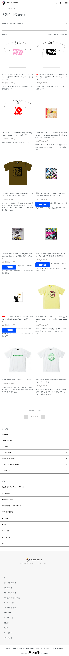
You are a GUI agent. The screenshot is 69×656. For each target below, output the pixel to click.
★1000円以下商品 (7, 512)
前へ (26, 417)
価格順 (56, 34)
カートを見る (8, 633)
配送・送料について (10, 583)
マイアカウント (8, 618)
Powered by (34, 652)
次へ (43, 417)
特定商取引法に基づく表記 (12, 598)
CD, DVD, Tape (6, 452)
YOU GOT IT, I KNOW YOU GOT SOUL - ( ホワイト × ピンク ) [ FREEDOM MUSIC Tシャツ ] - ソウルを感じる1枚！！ (17, 77)
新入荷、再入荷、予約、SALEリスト (13, 487)
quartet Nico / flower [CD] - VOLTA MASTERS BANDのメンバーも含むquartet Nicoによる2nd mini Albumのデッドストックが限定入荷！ (51, 135)
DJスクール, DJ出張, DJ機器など (12, 464)
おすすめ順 (63, 34)
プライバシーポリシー (10, 603)
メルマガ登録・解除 (10, 608)
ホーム (3, 8)
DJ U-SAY (5, 446)
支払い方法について (10, 593)
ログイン (6, 628)
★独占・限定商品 (11, 8)
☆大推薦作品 (6, 493)
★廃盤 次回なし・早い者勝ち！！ (12, 506)
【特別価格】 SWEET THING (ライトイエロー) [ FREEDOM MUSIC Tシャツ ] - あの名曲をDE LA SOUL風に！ (51, 319)
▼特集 (4, 524)
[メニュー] (66, 3)
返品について (8, 588)
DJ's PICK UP (6, 537)
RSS (5, 613)
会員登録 (6, 623)
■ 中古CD (5, 518)
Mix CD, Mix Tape (7, 440)
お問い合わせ (8, 638)
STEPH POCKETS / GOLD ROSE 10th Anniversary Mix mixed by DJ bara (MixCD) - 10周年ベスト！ (17, 319)
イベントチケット (7, 470)
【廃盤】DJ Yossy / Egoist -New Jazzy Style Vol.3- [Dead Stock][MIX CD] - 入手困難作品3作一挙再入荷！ (17, 256)
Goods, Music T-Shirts (8, 458)
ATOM (9, 613)
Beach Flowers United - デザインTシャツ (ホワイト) (17, 379)
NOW (3, 543)
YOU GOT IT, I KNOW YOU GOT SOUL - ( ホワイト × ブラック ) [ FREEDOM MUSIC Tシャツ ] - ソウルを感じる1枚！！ (51, 77)
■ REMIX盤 (5, 531)
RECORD (5, 435)
